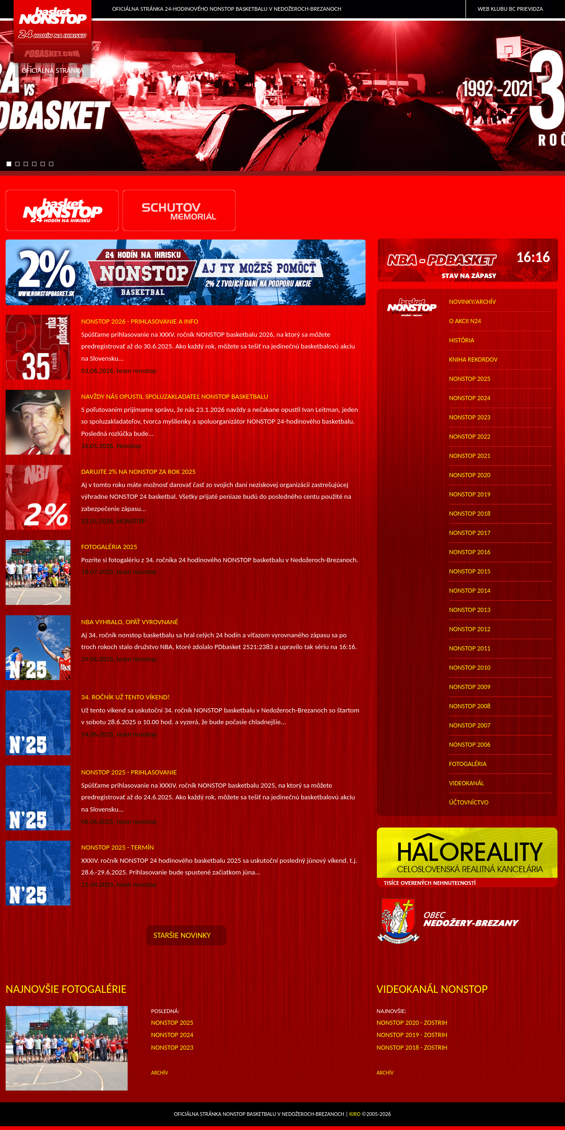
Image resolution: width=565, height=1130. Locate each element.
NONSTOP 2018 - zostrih (412, 1047)
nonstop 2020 (469, 475)
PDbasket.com (53, 40)
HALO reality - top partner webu (468, 858)
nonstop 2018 (469, 514)
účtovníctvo (469, 802)
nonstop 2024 (469, 398)
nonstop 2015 (469, 571)
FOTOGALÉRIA (468, 764)
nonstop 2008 (469, 706)
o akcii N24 (465, 321)
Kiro (355, 1114)
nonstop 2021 (469, 456)
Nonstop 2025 (172, 1022)
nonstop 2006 (469, 745)
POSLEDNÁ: (165, 1010)
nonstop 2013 (469, 610)
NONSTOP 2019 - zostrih (412, 1034)
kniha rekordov (473, 360)
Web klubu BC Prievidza (510, 8)
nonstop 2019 (469, 494)
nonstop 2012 (469, 629)
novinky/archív (472, 302)
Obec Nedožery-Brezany (468, 921)
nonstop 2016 (469, 552)
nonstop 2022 (469, 437)
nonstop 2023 (469, 417)
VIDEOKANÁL (466, 783)
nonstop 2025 (469, 379)
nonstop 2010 (469, 668)
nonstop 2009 (469, 687)
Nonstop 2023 (172, 1047)
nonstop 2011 (469, 648)
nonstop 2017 (469, 533)
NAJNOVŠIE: (391, 1010)
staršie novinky (182, 935)
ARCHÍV (159, 1072)
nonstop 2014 (469, 591)
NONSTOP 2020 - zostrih (412, 1022)
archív (385, 1072)
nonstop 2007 (469, 725)
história (461, 340)
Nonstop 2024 (172, 1034)
